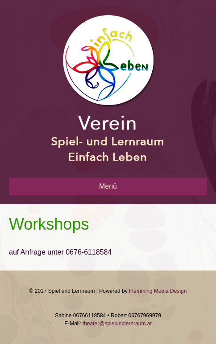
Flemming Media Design (158, 291)
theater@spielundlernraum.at (117, 323)
